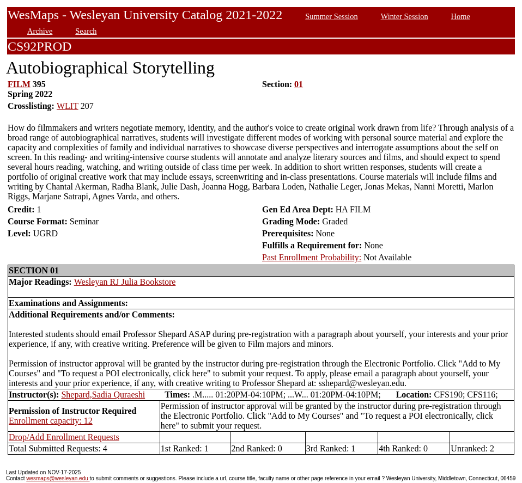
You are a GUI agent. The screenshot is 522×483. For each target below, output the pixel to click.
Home (460, 16)
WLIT (67, 106)
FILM (19, 84)
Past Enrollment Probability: (311, 257)
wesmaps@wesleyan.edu (57, 478)
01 (298, 84)
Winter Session (404, 16)
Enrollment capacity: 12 (51, 420)
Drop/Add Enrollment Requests (64, 437)
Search (85, 31)
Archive (39, 31)
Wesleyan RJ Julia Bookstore (125, 281)
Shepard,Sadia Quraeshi (103, 394)
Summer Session (331, 16)
